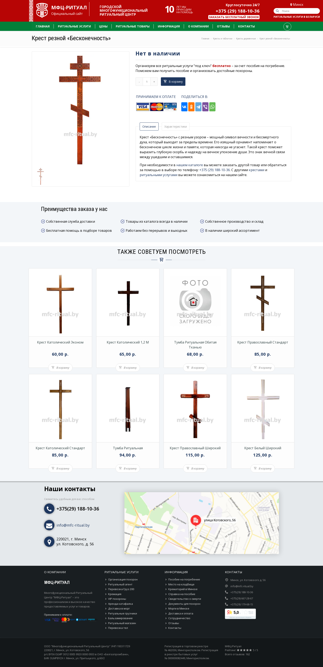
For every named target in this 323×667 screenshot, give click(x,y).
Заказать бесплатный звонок (234, 17)
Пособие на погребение (184, 579)
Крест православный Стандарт (262, 342)
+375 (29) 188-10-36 (238, 11)
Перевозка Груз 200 (121, 589)
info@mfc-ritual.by (73, 525)
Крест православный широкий (195, 448)
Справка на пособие (181, 594)
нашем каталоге (189, 165)
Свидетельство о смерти (184, 599)
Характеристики (175, 126)
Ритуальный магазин (122, 623)
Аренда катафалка (120, 604)
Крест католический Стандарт (60, 448)
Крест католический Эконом (60, 342)
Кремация (114, 594)
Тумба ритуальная (128, 448)
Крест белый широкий (262, 448)
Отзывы (173, 623)
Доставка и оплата (180, 613)
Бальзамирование (120, 618)
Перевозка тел (118, 628)
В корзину (173, 82)
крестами (256, 170)
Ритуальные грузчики (122, 613)
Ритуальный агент (120, 584)
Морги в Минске (178, 608)
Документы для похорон (184, 604)
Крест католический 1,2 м (128, 342)
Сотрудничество (179, 618)
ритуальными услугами (158, 175)
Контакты (174, 628)
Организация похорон (123, 579)
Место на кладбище (181, 584)
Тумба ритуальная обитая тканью (195, 344)
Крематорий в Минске (183, 589)
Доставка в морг (119, 608)
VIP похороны (117, 599)
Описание (149, 126)
